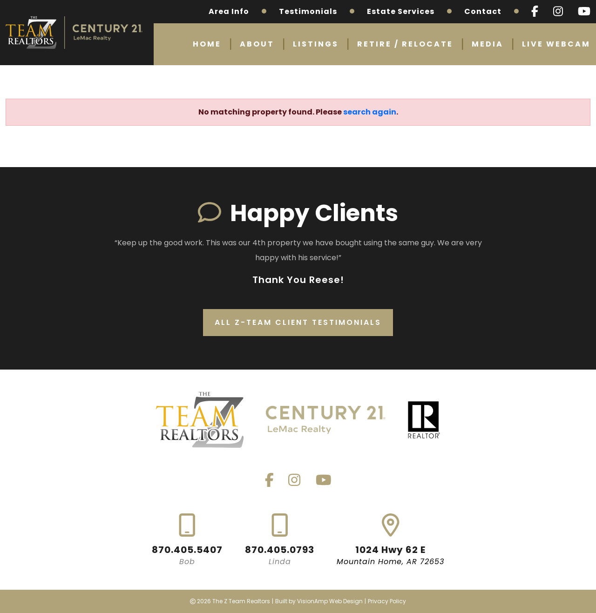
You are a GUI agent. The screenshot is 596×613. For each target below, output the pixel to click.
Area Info (229, 11)
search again (369, 112)
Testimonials (308, 11)
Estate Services (400, 11)
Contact (482, 11)
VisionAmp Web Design (330, 601)
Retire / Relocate (405, 44)
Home (207, 44)
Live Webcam (556, 44)
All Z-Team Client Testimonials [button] (298, 322)
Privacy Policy (387, 601)
